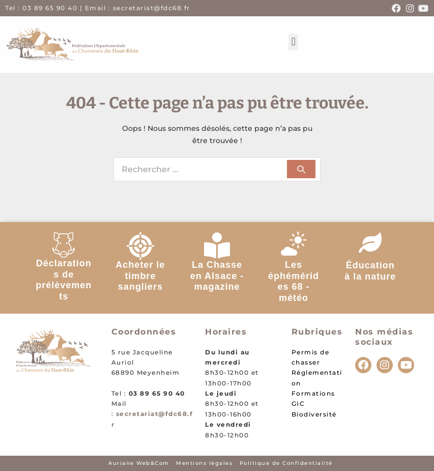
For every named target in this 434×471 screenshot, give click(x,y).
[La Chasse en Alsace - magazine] (217, 245)
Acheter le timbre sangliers (140, 276)
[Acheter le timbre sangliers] (140, 246)
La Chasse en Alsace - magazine (217, 276)
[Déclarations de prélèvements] (63, 245)
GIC (298, 403)
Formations (313, 393)
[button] (293, 42)
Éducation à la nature (370, 271)
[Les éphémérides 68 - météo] (293, 245)
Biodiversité (314, 414)
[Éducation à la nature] (370, 242)
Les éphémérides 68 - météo (293, 281)
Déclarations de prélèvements (64, 279)
